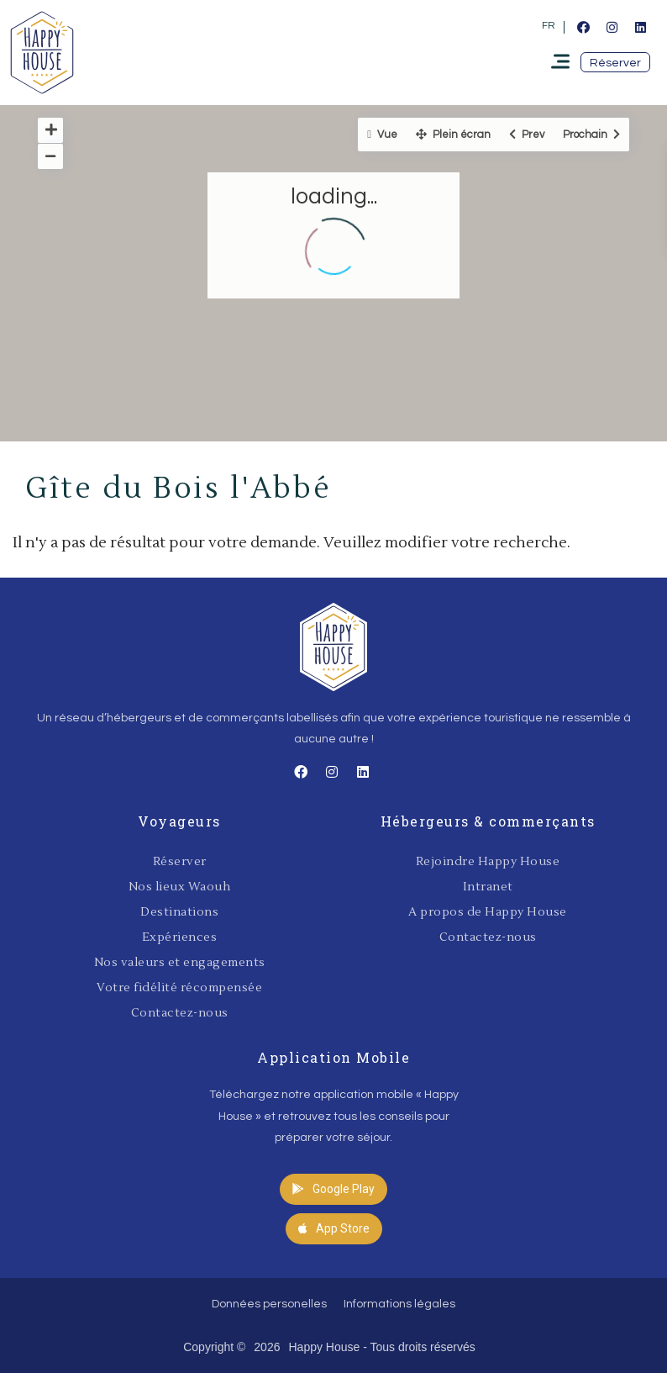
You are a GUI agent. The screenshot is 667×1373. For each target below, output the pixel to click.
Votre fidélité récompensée (179, 987)
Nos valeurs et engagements (179, 962)
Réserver (180, 861)
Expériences (180, 937)
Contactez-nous (179, 1013)
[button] (615, 62)
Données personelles (269, 1304)
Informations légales (399, 1304)
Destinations (179, 912)
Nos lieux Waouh (180, 887)
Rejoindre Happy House (488, 861)
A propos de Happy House (487, 912)
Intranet (488, 887)
